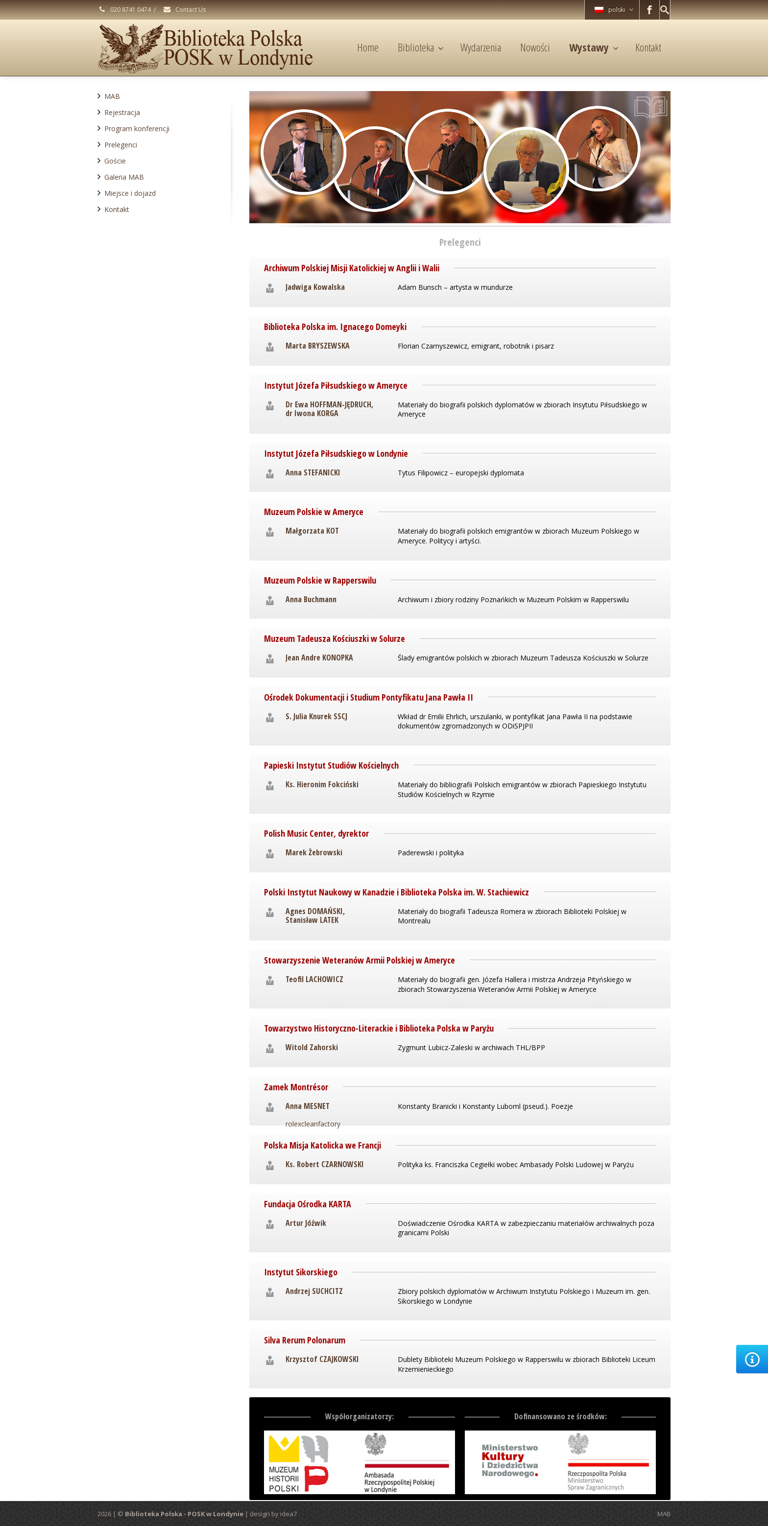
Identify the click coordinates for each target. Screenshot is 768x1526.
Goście (115, 160)
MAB (112, 96)
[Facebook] (649, 10)
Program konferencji (136, 128)
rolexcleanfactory (313, 1123)
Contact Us (184, 9)
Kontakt (648, 47)
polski (614, 9)
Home (368, 47)
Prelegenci (120, 144)
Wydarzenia (480, 47)
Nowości (535, 47)
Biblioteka (421, 47)
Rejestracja (122, 112)
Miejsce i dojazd (130, 193)
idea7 (288, 1513)
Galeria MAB (124, 177)
